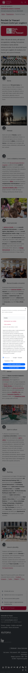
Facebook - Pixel (9, 361)
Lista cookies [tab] (7, 324)
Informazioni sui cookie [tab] (10, 321)
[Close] (25, 308)
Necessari (7, 357)
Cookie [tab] (6, 318)
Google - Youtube (17, 357)
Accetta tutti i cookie (14, 367)
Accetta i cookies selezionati (14, 364)
